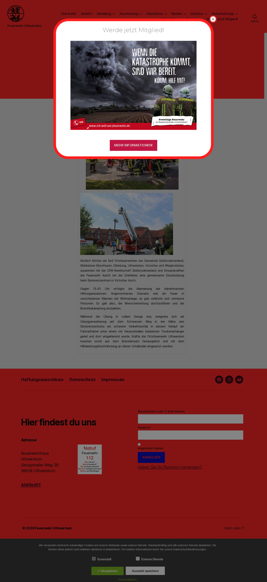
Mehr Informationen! (133, 145)
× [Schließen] (213, 19)
